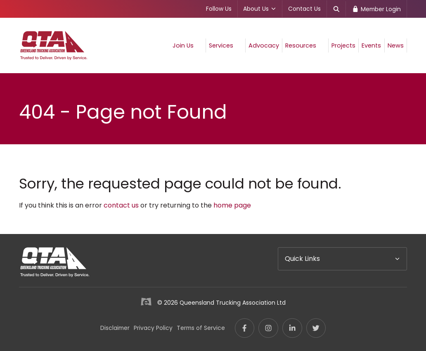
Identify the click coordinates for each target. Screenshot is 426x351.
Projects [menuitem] (343, 45)
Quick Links (302, 258)
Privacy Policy (153, 328)
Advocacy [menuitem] (263, 45)
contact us (121, 205)
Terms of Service (201, 328)
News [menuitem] (396, 45)
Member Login (376, 9)
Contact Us (304, 9)
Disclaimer (115, 328)
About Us (259, 9)
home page (232, 205)
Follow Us (219, 9)
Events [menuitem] (371, 45)
